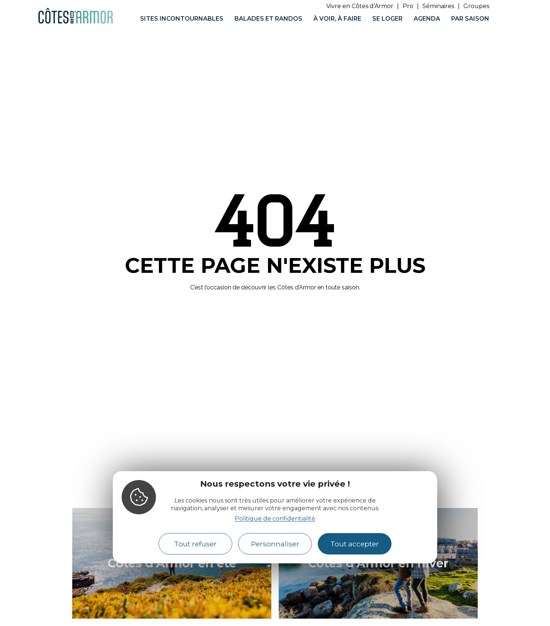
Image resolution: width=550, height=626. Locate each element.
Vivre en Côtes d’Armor (359, 6)
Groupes (476, 6)
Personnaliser (275, 543)
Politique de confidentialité (275, 518)
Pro (408, 6)
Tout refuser (195, 543)
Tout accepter (354, 543)
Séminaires (438, 6)
